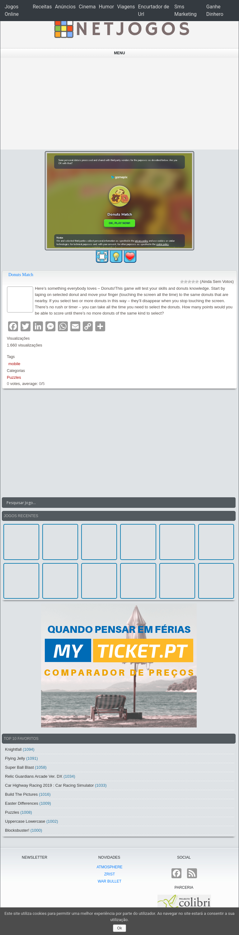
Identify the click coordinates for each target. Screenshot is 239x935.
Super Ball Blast (19, 767)
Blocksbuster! (17, 830)
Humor (106, 7)
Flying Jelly (15, 758)
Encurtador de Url (153, 10)
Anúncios (65, 7)
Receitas (42, 7)
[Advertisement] (119, 103)
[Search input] (115, 502)
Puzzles (14, 377)
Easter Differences (21, 803)
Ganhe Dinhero (214, 10)
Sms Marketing (185, 10)
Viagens (126, 7)
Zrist (109, 874)
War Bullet (109, 881)
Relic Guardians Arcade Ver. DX (33, 776)
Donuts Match (20, 274)
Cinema (87, 7)
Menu (119, 53)
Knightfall (13, 749)
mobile (14, 363)
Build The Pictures (21, 794)
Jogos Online (12, 10)
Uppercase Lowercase (25, 821)
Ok (119, 928)
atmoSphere (109, 867)
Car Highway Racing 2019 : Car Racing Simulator (49, 785)
